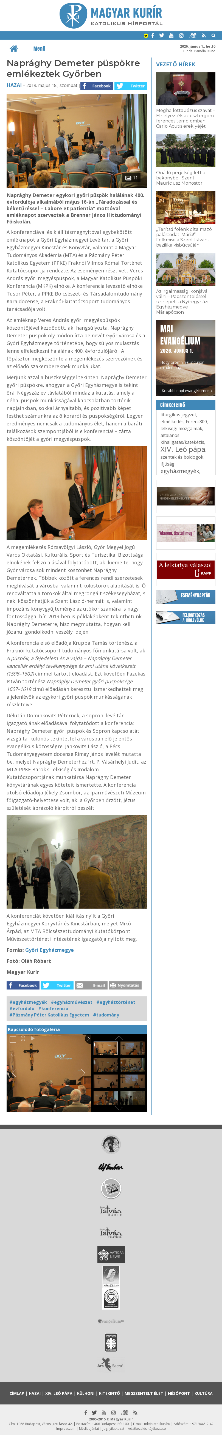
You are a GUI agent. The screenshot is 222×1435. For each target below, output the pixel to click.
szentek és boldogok (182, 457)
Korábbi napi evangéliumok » (187, 390)
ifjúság (168, 464)
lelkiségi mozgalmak (181, 428)
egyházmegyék (180, 471)
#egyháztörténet (115, 1002)
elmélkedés (172, 422)
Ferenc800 (196, 422)
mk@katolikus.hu (157, 1424)
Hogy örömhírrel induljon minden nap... (182, 346)
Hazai (14, 85)
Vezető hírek (175, 64)
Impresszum (65, 1428)
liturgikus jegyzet (178, 415)
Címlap (17, 1393)
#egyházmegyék (28, 1002)
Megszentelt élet (144, 1393)
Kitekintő (109, 1393)
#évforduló (21, 1008)
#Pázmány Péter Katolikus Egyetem (49, 1015)
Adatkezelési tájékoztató (147, 1428)
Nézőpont (179, 1393)
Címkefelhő (172, 405)
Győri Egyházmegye (49, 950)
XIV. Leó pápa (183, 449)
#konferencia (53, 1008)
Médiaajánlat (89, 1428)
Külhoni (85, 1393)
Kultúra (204, 1393)
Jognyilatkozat (113, 1428)
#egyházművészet (71, 1002)
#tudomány (106, 1015)
